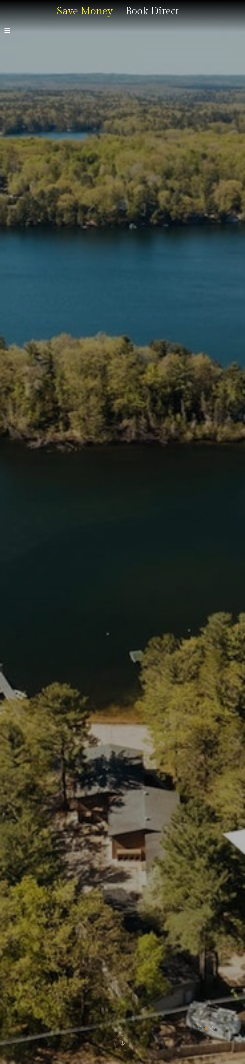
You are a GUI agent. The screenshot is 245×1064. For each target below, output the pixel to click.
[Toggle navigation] (7, 30)
